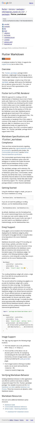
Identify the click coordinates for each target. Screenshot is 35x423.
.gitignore (7, 33)
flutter (4, 9)
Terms (22, 420)
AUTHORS (7, 35)
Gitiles (11, 420)
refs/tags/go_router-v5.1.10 (13, 12)
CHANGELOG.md (9, 37)
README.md (8, 44)
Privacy (16, 420)
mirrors (12, 9)
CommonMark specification (10, 152)
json (31, 420)
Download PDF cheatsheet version (18, 412)
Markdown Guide (10, 405)
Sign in (31, 3)
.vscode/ (6, 24)
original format (6, 64)
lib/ (5, 29)
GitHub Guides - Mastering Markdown (16, 409)
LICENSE (6, 40)
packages (20, 9)
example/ (7, 26)
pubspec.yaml (8, 42)
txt (27, 420)
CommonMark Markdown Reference (16, 407)
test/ (5, 31)
